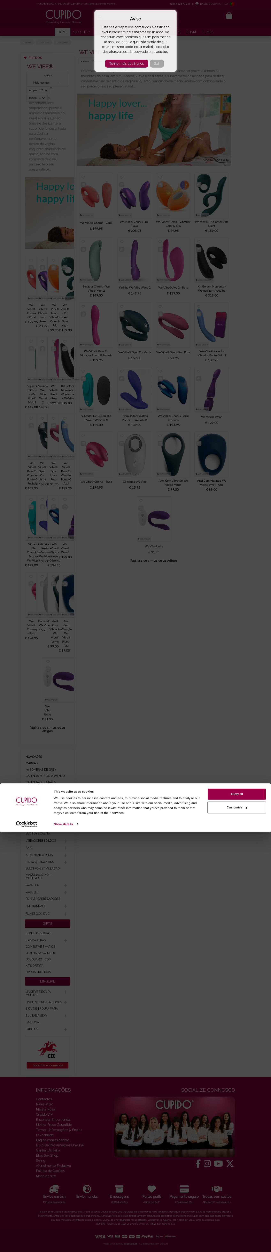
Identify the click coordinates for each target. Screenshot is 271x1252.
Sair (157, 64)
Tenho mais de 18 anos (126, 64)
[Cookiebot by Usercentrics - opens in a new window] (27, 1244)
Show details (63, 1244)
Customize (237, 1227)
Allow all (237, 1214)
